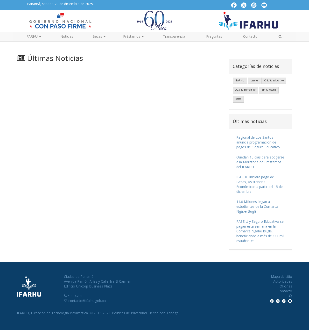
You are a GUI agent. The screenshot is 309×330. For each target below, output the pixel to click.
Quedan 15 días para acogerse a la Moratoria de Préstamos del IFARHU (260, 162)
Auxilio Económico (245, 89)
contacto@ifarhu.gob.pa (87, 300)
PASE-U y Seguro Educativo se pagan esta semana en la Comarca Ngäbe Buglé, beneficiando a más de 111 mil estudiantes (260, 231)
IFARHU (239, 80)
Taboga (172, 313)
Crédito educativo (274, 80)
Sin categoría (269, 89)
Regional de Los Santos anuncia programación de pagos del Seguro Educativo (258, 142)
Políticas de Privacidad (129, 313)
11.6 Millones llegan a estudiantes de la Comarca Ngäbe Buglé (257, 206)
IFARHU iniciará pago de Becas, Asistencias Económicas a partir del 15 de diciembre (259, 184)
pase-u (254, 80)
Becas (238, 98)
